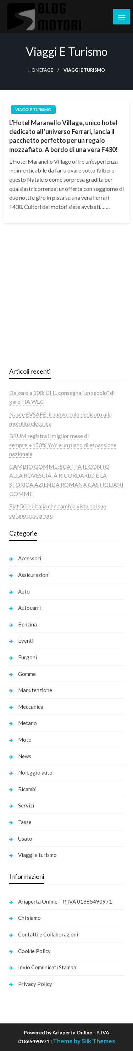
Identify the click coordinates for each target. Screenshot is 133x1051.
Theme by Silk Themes (84, 1041)
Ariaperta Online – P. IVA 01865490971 (65, 901)
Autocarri (29, 608)
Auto (24, 591)
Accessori (29, 558)
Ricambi (27, 789)
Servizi (26, 805)
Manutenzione (35, 690)
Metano (27, 723)
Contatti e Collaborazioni (48, 934)
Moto (25, 739)
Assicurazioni (34, 575)
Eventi (25, 640)
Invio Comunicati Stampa (47, 967)
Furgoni (27, 657)
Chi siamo (29, 918)
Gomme (27, 674)
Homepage (40, 70)
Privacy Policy (35, 984)
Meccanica (30, 706)
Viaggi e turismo (33, 109)
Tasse (25, 822)
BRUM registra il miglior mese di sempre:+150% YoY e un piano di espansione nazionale (62, 444)
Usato (25, 838)
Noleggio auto (35, 772)
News (24, 756)
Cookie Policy (34, 951)
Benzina (27, 624)
